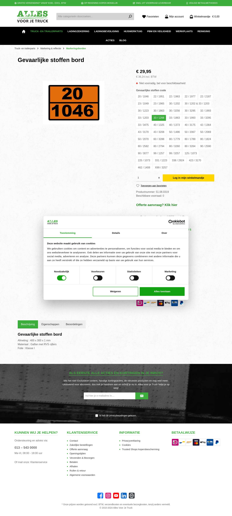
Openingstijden (78, 453)
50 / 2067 (190, 132)
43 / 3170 (143, 132)
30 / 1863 (159, 110)
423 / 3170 (195, 160)
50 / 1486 (174, 132)
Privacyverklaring (131, 440)
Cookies (126, 445)
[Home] (23, 31)
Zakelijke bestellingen (81, 445)
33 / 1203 (143, 117)
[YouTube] (116, 495)
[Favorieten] (150, 16)
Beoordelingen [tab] (74, 324)
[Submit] (141, 395)
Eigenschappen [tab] (50, 324)
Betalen (74, 462)
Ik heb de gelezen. (117, 415)
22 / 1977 (190, 96)
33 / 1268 (159, 117)
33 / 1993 (190, 117)
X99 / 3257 (161, 167)
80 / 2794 (159, 146)
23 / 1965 (159, 103)
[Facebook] (100, 495)
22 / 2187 (205, 96)
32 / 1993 (205, 110)
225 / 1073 (144, 160)
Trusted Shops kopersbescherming (140, 449)
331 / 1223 (161, 160)
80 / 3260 (174, 146)
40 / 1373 (174, 125)
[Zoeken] (130, 16)
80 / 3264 (190, 146)
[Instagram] (108, 495)
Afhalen (74, 466)
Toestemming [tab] (68, 233)
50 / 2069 (205, 132)
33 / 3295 (205, 117)
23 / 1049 (143, 103)
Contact (74, 440)
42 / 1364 (205, 125)
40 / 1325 (159, 125)
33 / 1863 (174, 117)
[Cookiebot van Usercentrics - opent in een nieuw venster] (171, 222)
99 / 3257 (174, 153)
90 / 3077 (143, 153)
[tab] (28, 324)
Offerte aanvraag (79, 449)
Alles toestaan (162, 291)
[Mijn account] (174, 16)
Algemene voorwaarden (82, 475)
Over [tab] (164, 233)
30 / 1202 (174, 103)
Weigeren (115, 291)
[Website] (131, 495)
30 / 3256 (174, 110)
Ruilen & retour (78, 470)
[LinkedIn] (123, 495)
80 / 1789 (190, 139)
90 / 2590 (205, 146)
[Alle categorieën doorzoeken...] (91, 16)
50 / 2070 (143, 139)
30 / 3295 (190, 110)
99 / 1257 (159, 153)
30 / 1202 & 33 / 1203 (197, 103)
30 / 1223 (143, 110)
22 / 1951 (159, 96)
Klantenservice (38, 462)
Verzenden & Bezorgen (82, 457)
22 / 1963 (174, 96)
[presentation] (116, 407)
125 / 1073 (191, 153)
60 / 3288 (159, 139)
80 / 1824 (205, 139)
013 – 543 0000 (26, 447)
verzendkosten (112, 504)
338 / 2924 (178, 160)
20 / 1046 (143, 96)
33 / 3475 (143, 125)
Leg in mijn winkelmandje (188, 177)
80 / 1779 (174, 139)
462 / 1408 (144, 167)
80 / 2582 (143, 146)
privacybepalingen (118, 415)
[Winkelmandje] (203, 16)
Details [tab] (116, 233)
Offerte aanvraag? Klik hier (156, 205)
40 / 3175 (190, 125)
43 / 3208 (159, 132)
